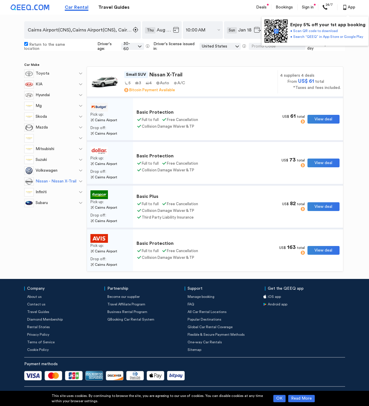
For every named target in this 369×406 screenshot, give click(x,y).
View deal (323, 119)
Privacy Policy (38, 334)
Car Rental (76, 7)
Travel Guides (114, 7)
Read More (301, 398)
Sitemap (194, 349)
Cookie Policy (38, 349)
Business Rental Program (127, 312)
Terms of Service (41, 342)
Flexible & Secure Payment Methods (216, 334)
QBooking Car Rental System (130, 319)
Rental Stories (38, 327)
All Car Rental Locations (207, 312)
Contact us (36, 304)
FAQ (191, 304)
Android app (277, 304)
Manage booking (201, 296)
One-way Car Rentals (205, 342)
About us (34, 296)
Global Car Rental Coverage (210, 327)
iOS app (274, 296)
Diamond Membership (45, 319)
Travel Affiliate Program (126, 304)
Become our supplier (123, 296)
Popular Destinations (204, 319)
